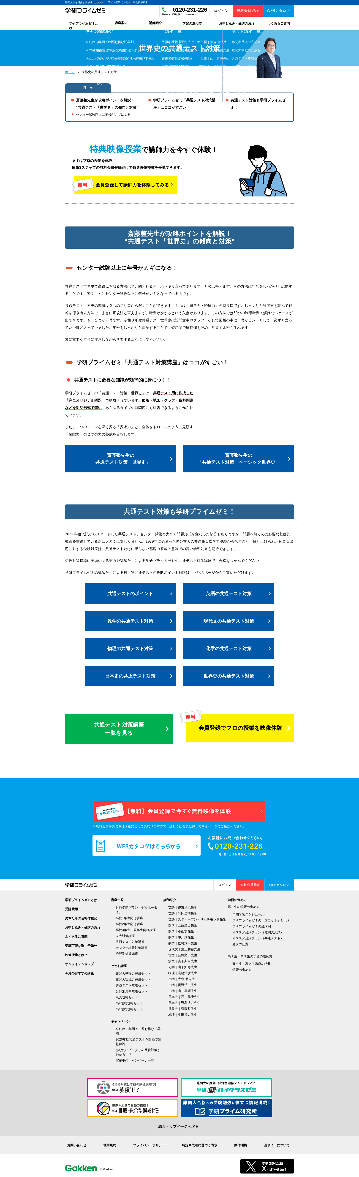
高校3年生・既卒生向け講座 (136, 929)
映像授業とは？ (76, 954)
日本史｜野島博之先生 (184, 1001)
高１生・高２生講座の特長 (251, 962)
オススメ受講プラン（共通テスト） (258, 937)
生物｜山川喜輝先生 (182, 990)
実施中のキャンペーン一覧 (135, 1059)
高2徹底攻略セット (129, 1002)
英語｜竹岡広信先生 (182, 912)
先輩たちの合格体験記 (81, 917)
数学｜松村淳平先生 (182, 942)
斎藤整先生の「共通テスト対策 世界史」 (120, 457)
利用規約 (109, 1144)
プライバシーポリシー (149, 1144)
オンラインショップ (79, 963)
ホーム (70, 71)
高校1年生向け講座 (129, 917)
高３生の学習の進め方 (244, 905)
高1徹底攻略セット (129, 1008)
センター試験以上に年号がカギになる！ (105, 113)
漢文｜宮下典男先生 (182, 960)
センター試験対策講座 (132, 946)
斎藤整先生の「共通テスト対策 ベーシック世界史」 (238, 457)
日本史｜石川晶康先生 (184, 995)
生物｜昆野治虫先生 (182, 984)
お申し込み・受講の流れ (82, 926)
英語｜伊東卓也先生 (182, 906)
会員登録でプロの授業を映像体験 (240, 727)
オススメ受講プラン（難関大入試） (258, 931)
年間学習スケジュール (248, 913)
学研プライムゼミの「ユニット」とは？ (261, 919)
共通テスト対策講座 (130, 941)
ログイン (221, 11)
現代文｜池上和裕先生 (184, 948)
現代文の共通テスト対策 (229, 619)
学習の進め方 (242, 968)
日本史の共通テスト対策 (130, 674)
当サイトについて (277, 1144)
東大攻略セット (127, 996)
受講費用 (71, 908)
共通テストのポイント (130, 592)
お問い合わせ (76, 1144)
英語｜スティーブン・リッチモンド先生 (197, 918)
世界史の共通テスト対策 (229, 674)
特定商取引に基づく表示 (199, 1144)
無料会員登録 (248, 11)
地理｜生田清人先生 (182, 1013)
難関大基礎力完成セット (133, 972)
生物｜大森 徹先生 (181, 978)
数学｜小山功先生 (181, 930)
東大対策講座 (125, 935)
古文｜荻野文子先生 (182, 954)
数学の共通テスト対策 (130, 619)
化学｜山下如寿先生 (182, 966)
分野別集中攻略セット (132, 990)
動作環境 (240, 1144)
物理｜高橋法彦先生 (182, 972)
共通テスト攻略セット (132, 984)
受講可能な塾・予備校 (81, 944)
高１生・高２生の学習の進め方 (250, 955)
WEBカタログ (278, 11)
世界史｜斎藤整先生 (182, 1007)
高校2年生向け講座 (129, 923)
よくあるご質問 (76, 935)
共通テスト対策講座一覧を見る (119, 727)
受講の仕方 (240, 943)
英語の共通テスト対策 (229, 592)
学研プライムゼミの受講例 (251, 925)
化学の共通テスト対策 (229, 647)
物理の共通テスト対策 (130, 647)
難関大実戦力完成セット (133, 978)
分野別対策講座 (127, 952)
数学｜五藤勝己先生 (182, 924)
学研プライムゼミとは (81, 899)
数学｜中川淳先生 (181, 936)
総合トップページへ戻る (178, 1125)
